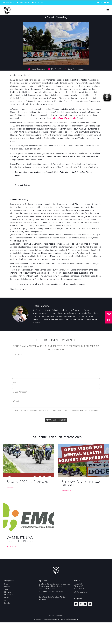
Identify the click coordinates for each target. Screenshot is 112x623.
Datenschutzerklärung (51, 619)
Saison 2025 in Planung (28, 482)
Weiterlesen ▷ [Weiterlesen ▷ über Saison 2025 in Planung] (11, 487)
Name (16, 383)
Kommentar (18, 354)
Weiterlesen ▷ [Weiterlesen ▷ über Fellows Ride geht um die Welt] (66, 490)
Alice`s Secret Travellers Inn (64, 118)
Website (16, 401)
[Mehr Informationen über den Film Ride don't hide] (108, 320)
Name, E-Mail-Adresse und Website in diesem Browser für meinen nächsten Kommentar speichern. (57, 411)
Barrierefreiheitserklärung (70, 619)
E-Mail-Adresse (20, 392)
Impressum (37, 619)
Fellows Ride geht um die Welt (80, 483)
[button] (108, 10)
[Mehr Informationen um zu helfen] (108, 313)
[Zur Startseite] (7, 10)
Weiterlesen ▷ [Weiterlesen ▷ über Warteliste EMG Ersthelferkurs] (11, 546)
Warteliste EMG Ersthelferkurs (20, 539)
